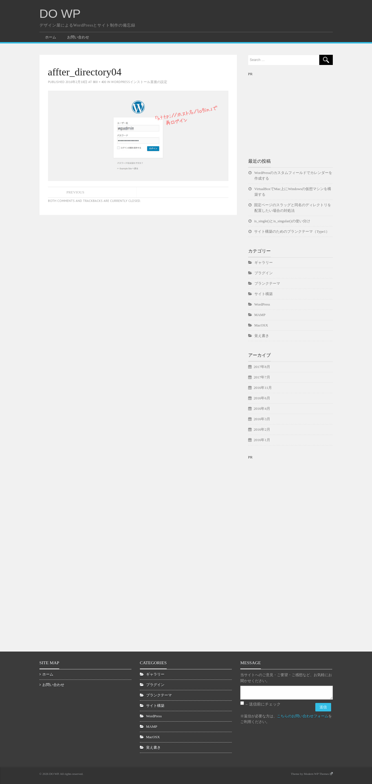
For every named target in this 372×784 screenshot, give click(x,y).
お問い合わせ (78, 37)
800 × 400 (99, 82)
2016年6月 (262, 398)
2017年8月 (262, 367)
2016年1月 (262, 440)
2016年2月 (262, 429)
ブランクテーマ (267, 283)
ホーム (50, 37)
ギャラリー (263, 262)
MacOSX (261, 325)
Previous (75, 192)
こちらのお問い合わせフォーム (302, 716)
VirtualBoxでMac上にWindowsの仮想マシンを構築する (292, 192)
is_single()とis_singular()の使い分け (282, 221)
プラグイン (263, 273)
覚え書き (261, 336)
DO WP (60, 13)
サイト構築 (263, 294)
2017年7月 (262, 377)
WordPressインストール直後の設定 (139, 82)
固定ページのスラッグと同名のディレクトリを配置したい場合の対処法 (292, 208)
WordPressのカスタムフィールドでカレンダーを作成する (293, 175)
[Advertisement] (290, 112)
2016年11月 (263, 388)
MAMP (260, 315)
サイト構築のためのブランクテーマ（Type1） (291, 231)
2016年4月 (262, 408)
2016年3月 (262, 419)
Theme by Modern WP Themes (312, 774)
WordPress (262, 304)
